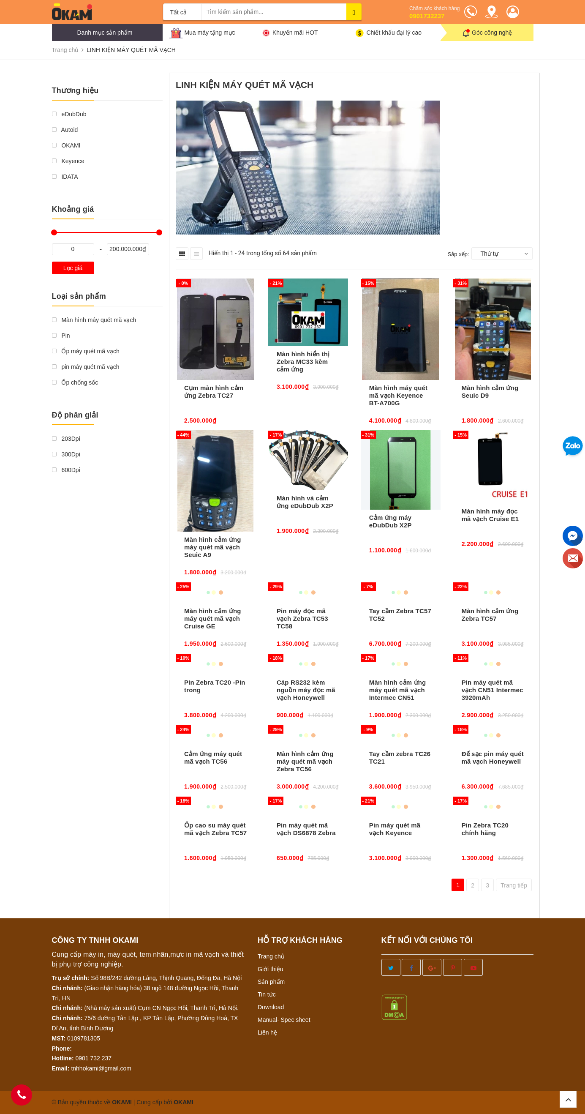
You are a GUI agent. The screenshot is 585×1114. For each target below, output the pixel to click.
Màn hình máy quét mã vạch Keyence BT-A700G (398, 395)
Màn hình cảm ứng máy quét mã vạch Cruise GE (212, 618)
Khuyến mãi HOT (295, 32)
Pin (61, 335)
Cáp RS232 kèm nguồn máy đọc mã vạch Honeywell (306, 690)
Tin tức (267, 994)
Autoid (65, 129)
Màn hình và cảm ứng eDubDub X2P (305, 501)
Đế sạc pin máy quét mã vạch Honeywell (493, 757)
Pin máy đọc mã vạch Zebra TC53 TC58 (302, 618)
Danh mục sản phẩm (105, 32)
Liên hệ (267, 1032)
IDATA (65, 176)
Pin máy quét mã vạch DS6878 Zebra (306, 829)
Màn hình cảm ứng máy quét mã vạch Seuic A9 (212, 547)
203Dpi (66, 438)
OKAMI (66, 145)
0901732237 (426, 15)
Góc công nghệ (492, 32)
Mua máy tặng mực (209, 32)
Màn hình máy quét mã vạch (94, 320)
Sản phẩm (271, 981)
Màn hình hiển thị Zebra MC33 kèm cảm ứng (303, 361)
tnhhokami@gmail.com (101, 1068)
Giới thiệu (270, 969)
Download (271, 1007)
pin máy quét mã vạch (86, 366)
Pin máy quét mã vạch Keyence (394, 829)
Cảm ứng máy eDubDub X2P (390, 521)
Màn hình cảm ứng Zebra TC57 (490, 614)
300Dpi (66, 454)
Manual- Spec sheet (284, 1019)
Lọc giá (72, 268)
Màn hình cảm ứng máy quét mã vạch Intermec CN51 (397, 690)
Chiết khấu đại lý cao (394, 32)
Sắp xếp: (458, 254)
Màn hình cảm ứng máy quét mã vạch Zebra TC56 (305, 761)
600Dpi (66, 470)
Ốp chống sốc (75, 382)
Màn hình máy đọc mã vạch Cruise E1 (490, 515)
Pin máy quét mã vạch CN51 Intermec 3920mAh (492, 690)
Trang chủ (271, 956)
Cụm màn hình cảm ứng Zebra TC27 (213, 391)
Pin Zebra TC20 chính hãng (485, 829)
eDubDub (69, 114)
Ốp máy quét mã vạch (86, 351)
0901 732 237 (94, 1058)
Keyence (68, 161)
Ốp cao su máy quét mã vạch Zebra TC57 (215, 829)
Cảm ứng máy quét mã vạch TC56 (213, 757)
